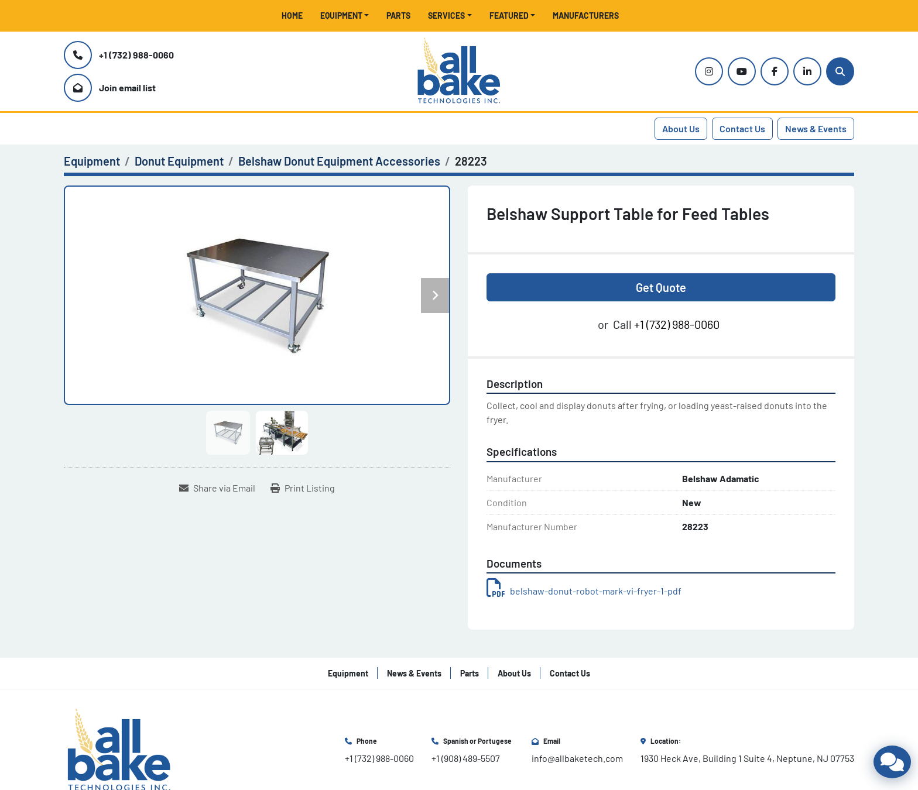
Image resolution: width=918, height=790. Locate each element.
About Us (681, 128)
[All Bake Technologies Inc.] (119, 749)
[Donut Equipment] (179, 161)
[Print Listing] (302, 488)
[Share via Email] (217, 488)
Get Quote (661, 287)
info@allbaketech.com (577, 758)
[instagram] (709, 71)
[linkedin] (807, 71)
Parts (398, 15)
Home (292, 15)
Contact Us (742, 128)
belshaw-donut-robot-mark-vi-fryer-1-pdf (584, 590)
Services (446, 15)
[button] (344, 15)
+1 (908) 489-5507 (465, 758)
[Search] (840, 71)
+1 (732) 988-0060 (136, 54)
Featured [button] (509, 15)
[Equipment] (92, 161)
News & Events (816, 128)
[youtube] (742, 71)
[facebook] (775, 71)
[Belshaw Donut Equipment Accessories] (339, 161)
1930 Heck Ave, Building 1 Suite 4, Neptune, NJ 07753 (747, 758)
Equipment (341, 15)
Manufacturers (586, 15)
